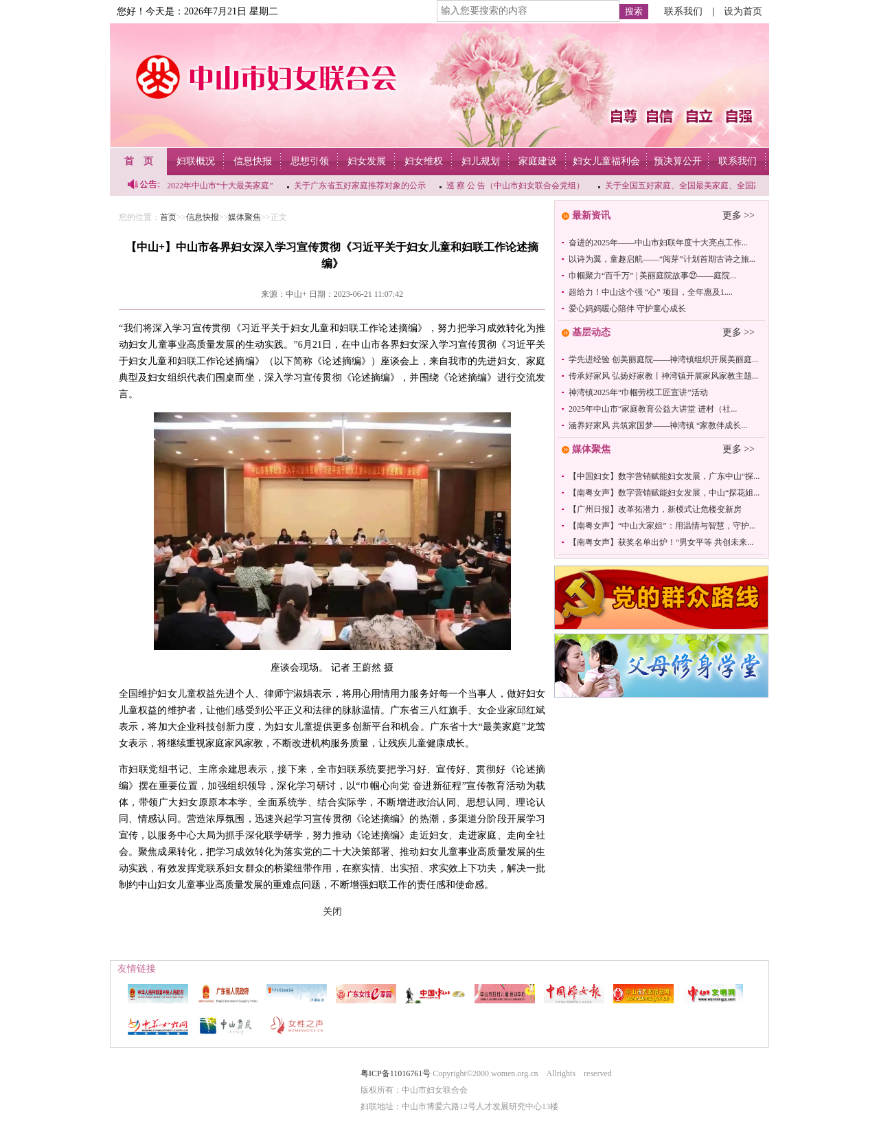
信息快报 (202, 217)
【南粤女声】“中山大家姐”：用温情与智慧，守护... (662, 526)
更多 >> (738, 215)
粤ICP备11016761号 (396, 1073)
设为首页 (743, 11)
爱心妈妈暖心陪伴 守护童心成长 (627, 308)
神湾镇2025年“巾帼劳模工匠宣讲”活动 (638, 392)
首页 (168, 217)
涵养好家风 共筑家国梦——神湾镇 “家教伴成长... (658, 425)
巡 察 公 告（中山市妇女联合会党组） (517, 185)
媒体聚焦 (244, 217)
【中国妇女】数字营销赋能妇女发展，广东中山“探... (664, 476)
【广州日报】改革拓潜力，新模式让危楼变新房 (655, 509)
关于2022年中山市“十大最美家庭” (213, 185)
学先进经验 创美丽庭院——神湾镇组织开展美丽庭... (663, 359)
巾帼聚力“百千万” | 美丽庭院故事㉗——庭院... (652, 275)
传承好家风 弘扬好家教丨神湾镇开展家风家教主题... (663, 376)
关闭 (332, 911)
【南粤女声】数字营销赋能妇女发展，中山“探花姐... (664, 493)
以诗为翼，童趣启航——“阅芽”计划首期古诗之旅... (662, 259)
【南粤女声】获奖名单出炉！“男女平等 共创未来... (661, 542)
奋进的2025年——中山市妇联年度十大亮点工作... (658, 242)
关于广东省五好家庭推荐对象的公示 (361, 185)
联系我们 (683, 11)
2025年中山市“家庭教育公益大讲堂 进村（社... (653, 409)
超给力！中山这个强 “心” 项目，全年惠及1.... (651, 292)
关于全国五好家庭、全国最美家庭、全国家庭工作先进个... (712, 185)
